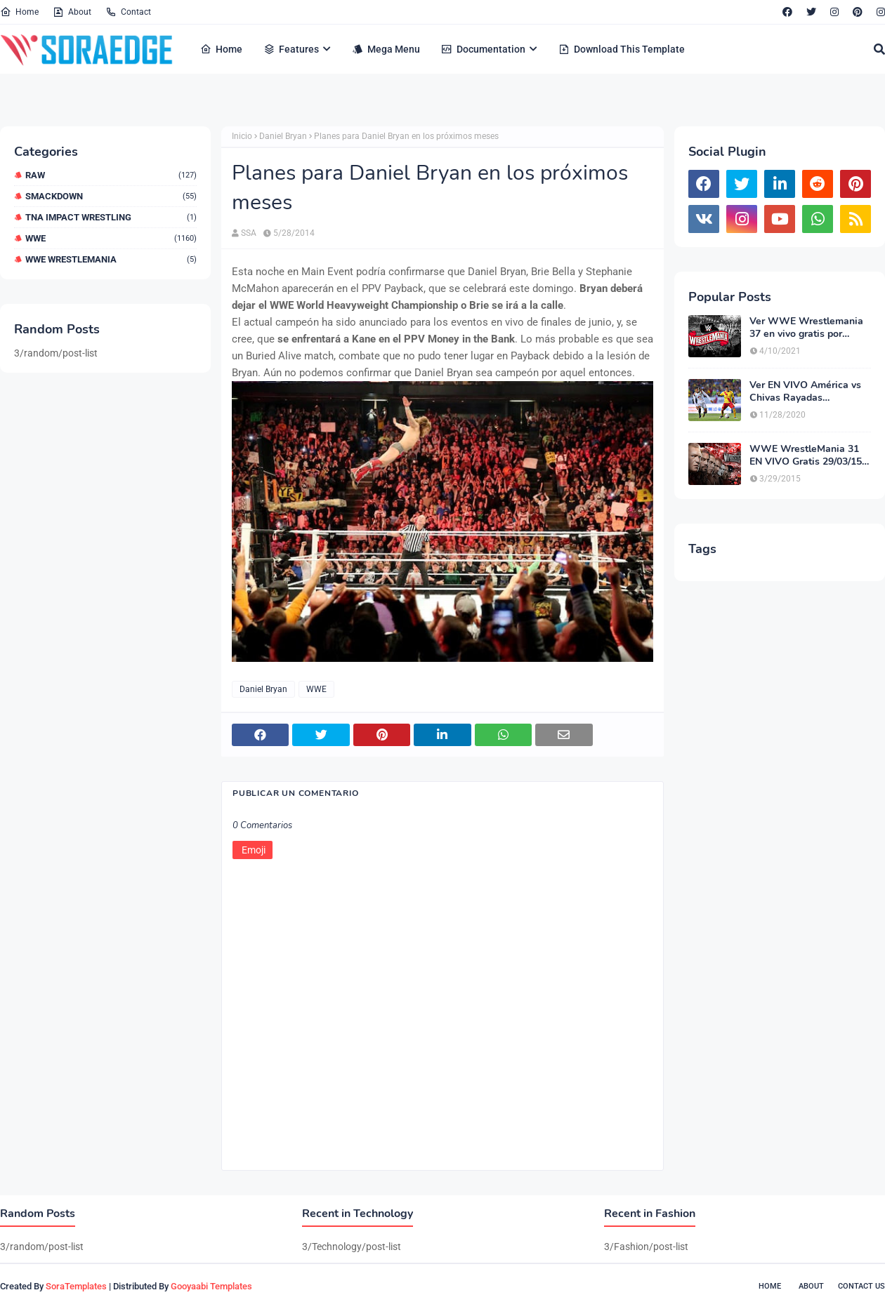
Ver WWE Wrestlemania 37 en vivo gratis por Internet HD (806, 327)
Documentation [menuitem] (483, 49)
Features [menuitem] (291, 49)
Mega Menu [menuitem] (386, 49)
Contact (128, 12)
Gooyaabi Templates (211, 1286)
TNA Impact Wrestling (111, 217)
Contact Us (861, 1286)
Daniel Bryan (283, 136)
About (72, 12)
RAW (111, 175)
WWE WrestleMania (111, 259)
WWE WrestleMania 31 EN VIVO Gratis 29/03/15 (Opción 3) (805, 455)
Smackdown (111, 196)
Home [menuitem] (221, 49)
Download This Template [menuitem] (621, 49)
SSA (248, 233)
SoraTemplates (76, 1286)
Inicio (242, 136)
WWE (111, 238)
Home (19, 12)
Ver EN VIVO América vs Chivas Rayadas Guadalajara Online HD (805, 391)
